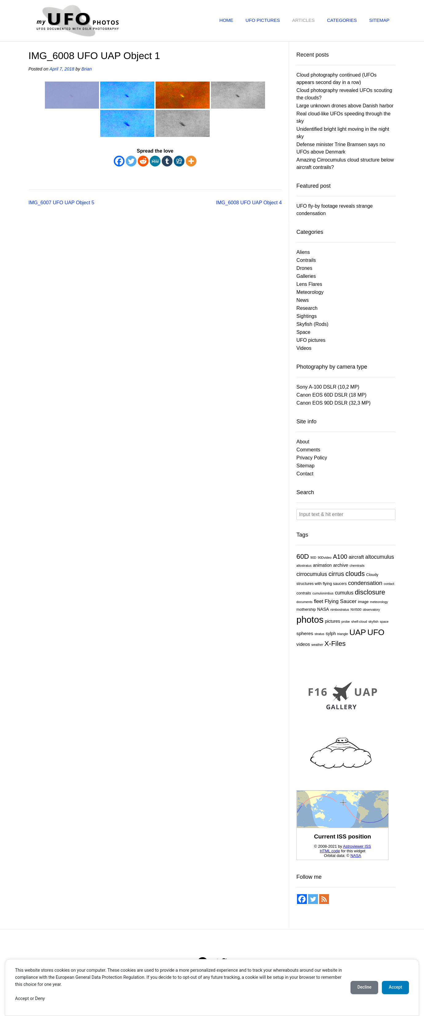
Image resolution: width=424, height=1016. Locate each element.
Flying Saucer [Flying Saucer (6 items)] (341, 601)
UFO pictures (263, 20)
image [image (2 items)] (363, 601)
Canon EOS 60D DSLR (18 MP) (331, 395)
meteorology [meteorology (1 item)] (379, 602)
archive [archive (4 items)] (340, 565)
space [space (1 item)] (384, 621)
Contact (304, 473)
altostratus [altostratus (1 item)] (303, 565)
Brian (86, 68)
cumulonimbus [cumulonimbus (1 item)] (323, 593)
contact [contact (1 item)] (389, 584)
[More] (191, 161)
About (302, 441)
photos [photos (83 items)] (309, 619)
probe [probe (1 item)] (345, 621)
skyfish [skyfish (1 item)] (373, 621)
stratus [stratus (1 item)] (319, 634)
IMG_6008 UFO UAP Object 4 (249, 202)
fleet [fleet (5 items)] (318, 601)
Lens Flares (309, 284)
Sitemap (379, 20)
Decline (362, 987)
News (302, 300)
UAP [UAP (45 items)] (357, 632)
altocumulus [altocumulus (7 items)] (379, 557)
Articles (303, 20)
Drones (304, 268)
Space (303, 332)
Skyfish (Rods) (312, 324)
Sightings (306, 316)
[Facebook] (119, 161)
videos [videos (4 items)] (303, 644)
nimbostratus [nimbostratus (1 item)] (339, 609)
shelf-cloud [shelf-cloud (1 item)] (359, 621)
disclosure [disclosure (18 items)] (370, 592)
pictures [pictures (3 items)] (332, 621)
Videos (303, 348)
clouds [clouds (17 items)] (355, 574)
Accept (395, 987)
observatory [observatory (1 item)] (371, 609)
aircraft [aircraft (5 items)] (356, 557)
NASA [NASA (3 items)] (323, 609)
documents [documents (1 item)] (304, 602)
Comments (308, 449)
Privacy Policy (311, 457)
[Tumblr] (167, 161)
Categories (342, 20)
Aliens (303, 252)
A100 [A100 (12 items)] (340, 556)
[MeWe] (155, 161)
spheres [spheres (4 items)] (304, 633)
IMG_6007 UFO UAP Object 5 (61, 202)
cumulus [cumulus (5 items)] (344, 592)
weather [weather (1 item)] (317, 644)
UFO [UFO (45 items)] (376, 632)
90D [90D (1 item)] (313, 557)
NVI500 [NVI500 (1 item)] (356, 609)
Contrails (306, 260)
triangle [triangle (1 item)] (342, 634)
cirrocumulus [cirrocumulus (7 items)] (311, 574)
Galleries (306, 276)
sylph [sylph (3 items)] (331, 633)
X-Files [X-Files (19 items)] (335, 643)
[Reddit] (143, 161)
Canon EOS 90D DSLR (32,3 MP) (333, 403)
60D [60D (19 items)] (302, 556)
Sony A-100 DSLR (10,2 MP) (327, 387)
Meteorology (309, 292)
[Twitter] (131, 161)
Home (226, 20)
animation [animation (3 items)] (322, 565)
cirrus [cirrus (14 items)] (336, 573)
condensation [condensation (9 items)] (365, 583)
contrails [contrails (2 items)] (303, 593)
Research (306, 308)
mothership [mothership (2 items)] (306, 609)
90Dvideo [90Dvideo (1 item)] (324, 557)
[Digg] (179, 161)
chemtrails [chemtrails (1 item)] (357, 565)
